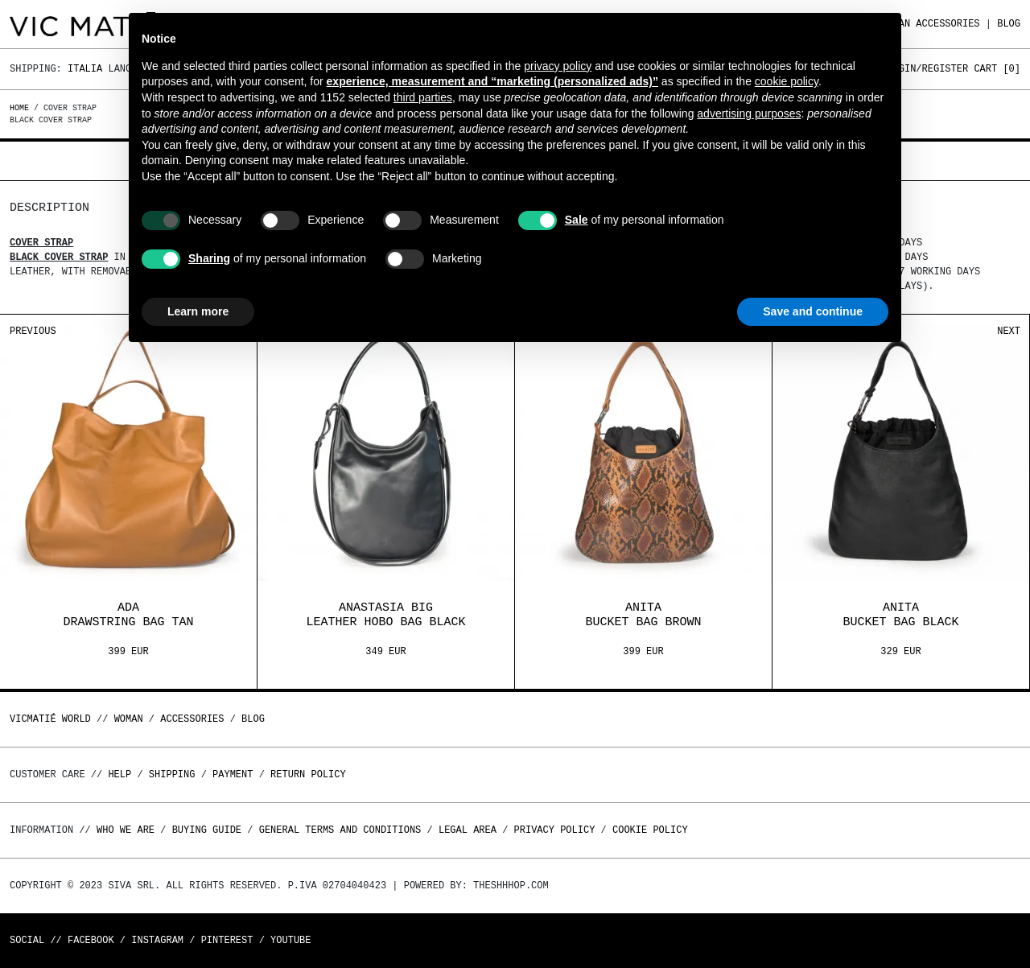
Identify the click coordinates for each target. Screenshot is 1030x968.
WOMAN (128, 719)
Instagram (157, 940)
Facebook (91, 940)
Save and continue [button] (813, 311)
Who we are (125, 830)
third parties (422, 97)
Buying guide (206, 830)
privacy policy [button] (557, 66)
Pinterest (227, 940)
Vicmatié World (50, 719)
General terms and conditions (340, 830)
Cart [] (997, 69)
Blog (1008, 24)
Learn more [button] (198, 311)
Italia (85, 69)
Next (1008, 331)
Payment (232, 774)
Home (22, 107)
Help (119, 774)
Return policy (308, 774)
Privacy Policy (554, 830)
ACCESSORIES (947, 24)
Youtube (290, 940)
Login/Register (927, 69)
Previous (33, 331)
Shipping (172, 774)
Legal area (467, 830)
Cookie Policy (650, 830)
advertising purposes (749, 113)
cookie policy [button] (786, 81)
